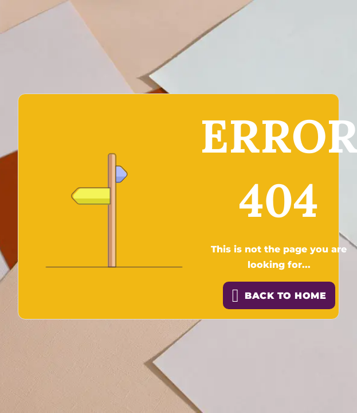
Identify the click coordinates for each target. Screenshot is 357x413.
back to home (279, 295)
